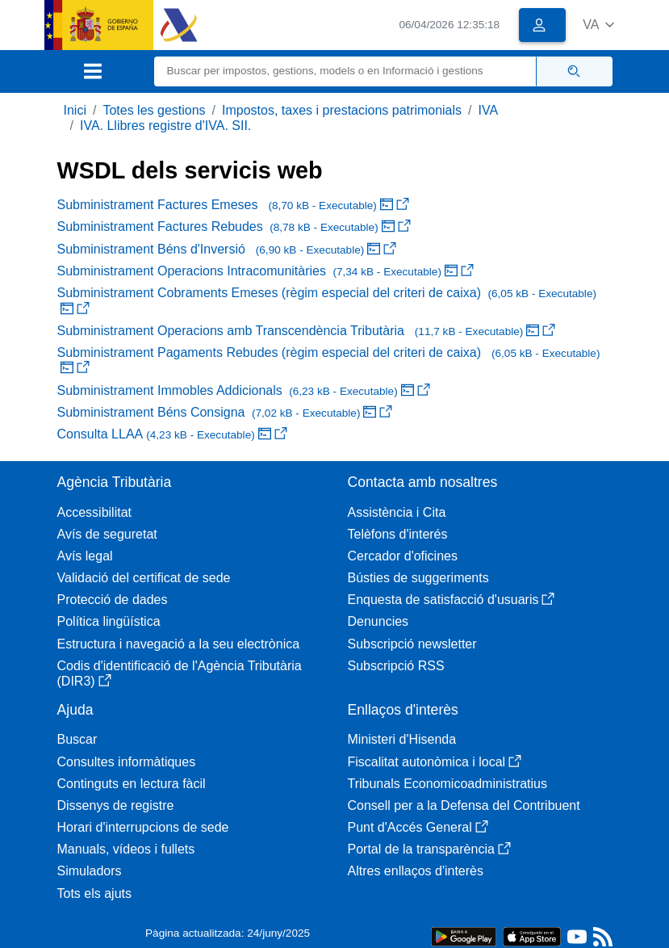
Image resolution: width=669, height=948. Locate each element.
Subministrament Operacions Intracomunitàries (265, 271)
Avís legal (85, 556)
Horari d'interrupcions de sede (143, 827)
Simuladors (89, 871)
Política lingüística (109, 621)
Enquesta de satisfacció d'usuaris (451, 599)
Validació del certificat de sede (144, 578)
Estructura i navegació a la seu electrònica (178, 644)
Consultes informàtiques (126, 762)
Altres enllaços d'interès (415, 871)
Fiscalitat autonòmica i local (435, 762)
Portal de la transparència (429, 849)
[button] (598, 24)
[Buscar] (345, 71)
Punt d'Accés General (418, 827)
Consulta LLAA (172, 434)
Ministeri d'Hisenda (402, 739)
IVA (489, 110)
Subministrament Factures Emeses (233, 205)
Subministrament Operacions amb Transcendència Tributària (306, 331)
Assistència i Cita (397, 512)
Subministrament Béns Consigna (225, 412)
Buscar (77, 739)
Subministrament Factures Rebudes (234, 226)
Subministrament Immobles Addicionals (243, 390)
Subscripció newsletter (412, 644)
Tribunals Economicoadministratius (448, 784)
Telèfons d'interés (398, 534)
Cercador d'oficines (403, 556)
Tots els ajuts (94, 893)
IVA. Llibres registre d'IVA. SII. (165, 125)
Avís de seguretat (107, 534)
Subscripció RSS (396, 666)
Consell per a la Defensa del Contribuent (464, 805)
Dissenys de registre (115, 805)
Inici (75, 110)
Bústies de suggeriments (418, 578)
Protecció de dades (112, 599)
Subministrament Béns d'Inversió (227, 249)
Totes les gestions (153, 110)
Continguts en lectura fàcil (131, 784)
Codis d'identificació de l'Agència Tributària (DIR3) (179, 673)
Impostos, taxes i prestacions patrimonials (342, 110)
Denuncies (378, 621)
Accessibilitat (94, 512)
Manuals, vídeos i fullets (126, 849)
